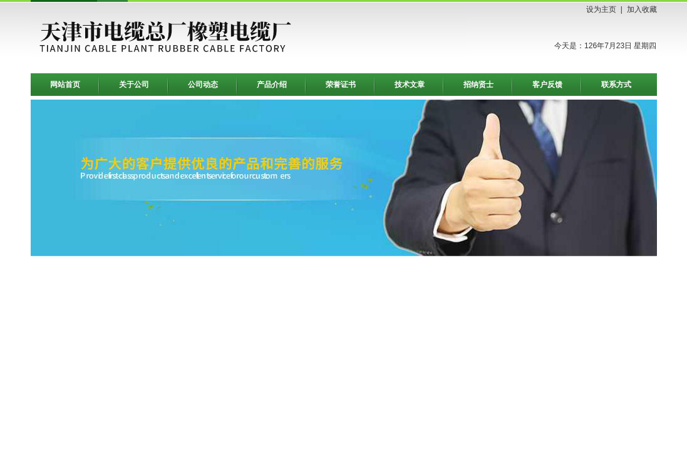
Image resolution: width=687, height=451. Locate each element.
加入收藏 (642, 9)
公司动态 (203, 84)
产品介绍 (272, 84)
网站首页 (65, 84)
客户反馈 (547, 84)
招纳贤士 (478, 84)
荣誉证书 (341, 84)
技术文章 (410, 84)
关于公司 (134, 84)
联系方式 (616, 84)
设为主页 (601, 9)
